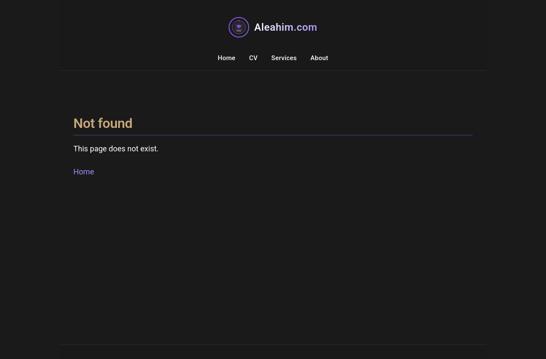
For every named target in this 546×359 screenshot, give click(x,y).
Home (226, 58)
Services (284, 58)
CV (253, 58)
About (319, 58)
